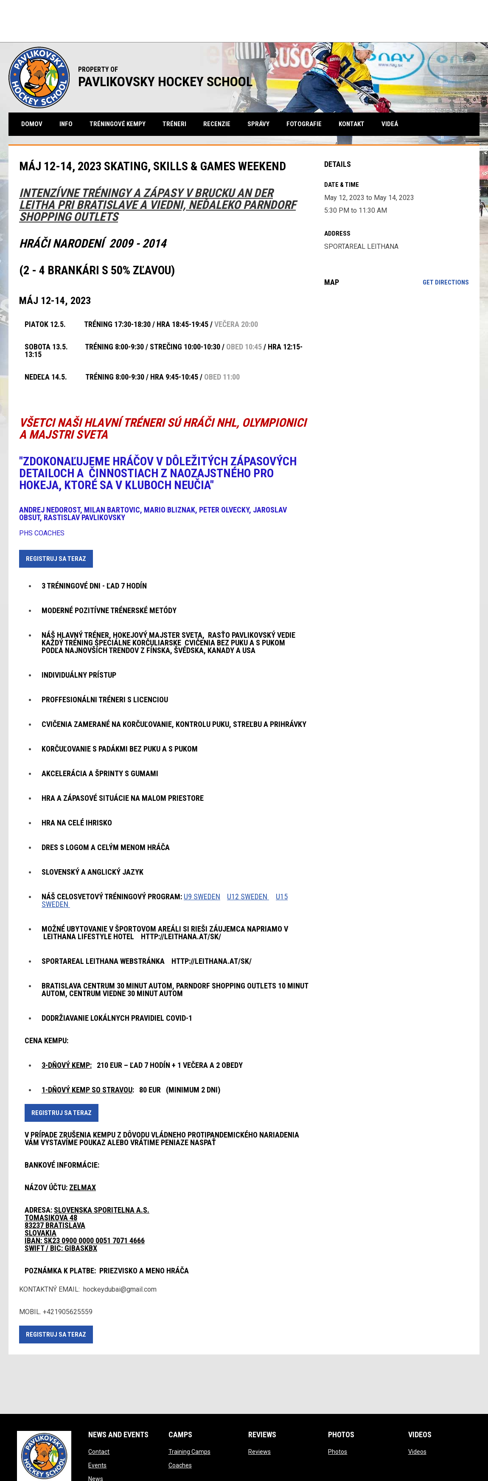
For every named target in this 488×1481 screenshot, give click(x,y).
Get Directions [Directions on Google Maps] (446, 282)
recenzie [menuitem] (216, 124)
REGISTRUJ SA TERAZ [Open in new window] (56, 559)
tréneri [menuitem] (174, 124)
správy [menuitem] (258, 124)
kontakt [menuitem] (352, 124)
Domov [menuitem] (31, 124)
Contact (98, 1451)
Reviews (259, 1451)
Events (97, 1465)
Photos (337, 1451)
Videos (417, 1451)
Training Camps (189, 1451)
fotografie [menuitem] (304, 124)
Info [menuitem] (66, 124)
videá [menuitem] (389, 124)
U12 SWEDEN (248, 896)
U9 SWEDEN (202, 896)
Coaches (180, 1465)
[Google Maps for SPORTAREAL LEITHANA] (396, 362)
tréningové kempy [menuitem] (118, 124)
